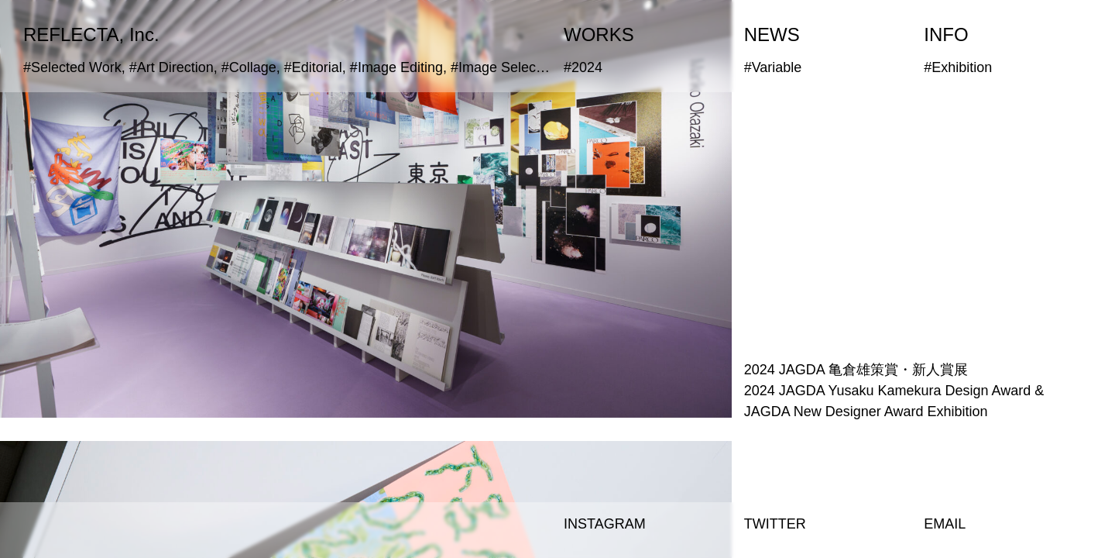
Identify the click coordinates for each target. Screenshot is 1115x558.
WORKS (599, 34)
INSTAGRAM (605, 524)
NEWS (772, 34)
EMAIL (945, 524)
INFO (946, 34)
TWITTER (775, 524)
